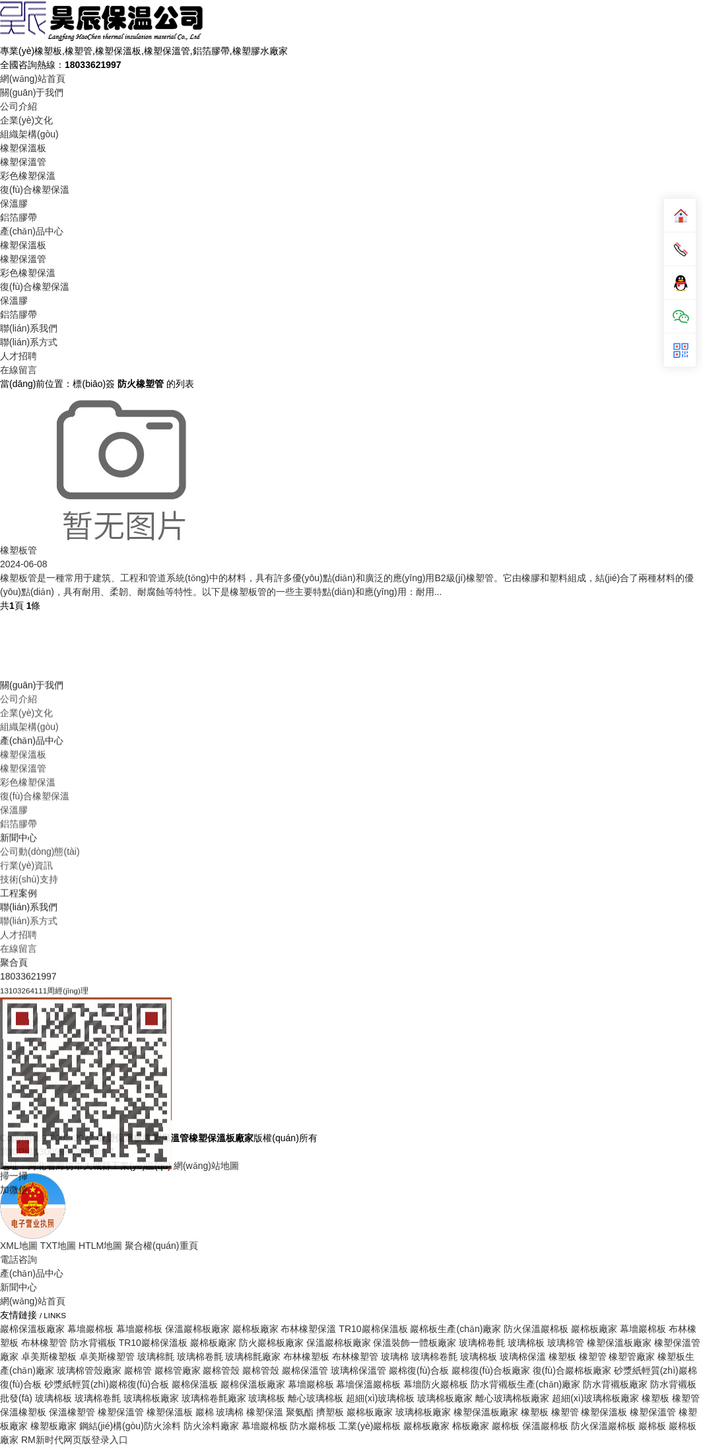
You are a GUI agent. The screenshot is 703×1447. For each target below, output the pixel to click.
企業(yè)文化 (26, 120)
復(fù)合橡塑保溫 (34, 189)
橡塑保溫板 (23, 148)
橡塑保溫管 (23, 162)
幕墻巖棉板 (265, 1426)
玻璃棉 (230, 1412)
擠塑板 (330, 1412)
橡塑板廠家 (53, 1426)
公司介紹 (18, 106)
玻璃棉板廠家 (423, 1412)
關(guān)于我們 (31, 92)
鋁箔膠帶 (18, 217)
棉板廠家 (470, 1426)
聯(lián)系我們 (28, 328)
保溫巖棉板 (545, 1426)
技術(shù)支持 (29, 1083)
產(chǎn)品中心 (31, 231)
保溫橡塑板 (23, 1412)
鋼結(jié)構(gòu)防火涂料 (130, 1426)
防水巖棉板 (313, 1426)
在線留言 (18, 370)
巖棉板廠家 (370, 1412)
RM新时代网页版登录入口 (74, 1439)
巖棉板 (505, 1426)
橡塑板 (535, 1412)
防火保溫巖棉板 (603, 1426)
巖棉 (204, 1412)
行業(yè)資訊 (26, 1069)
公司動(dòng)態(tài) (40, 1055)
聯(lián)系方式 (28, 342)
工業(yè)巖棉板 (370, 1426)
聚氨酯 (300, 1412)
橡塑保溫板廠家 (485, 1412)
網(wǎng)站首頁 (32, 78)
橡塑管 (565, 1412)
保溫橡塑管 (72, 1412)
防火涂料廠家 (211, 1426)
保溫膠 (14, 203)
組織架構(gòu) (29, 134)
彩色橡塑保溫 (27, 175)
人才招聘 (18, 356)
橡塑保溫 (264, 1412)
